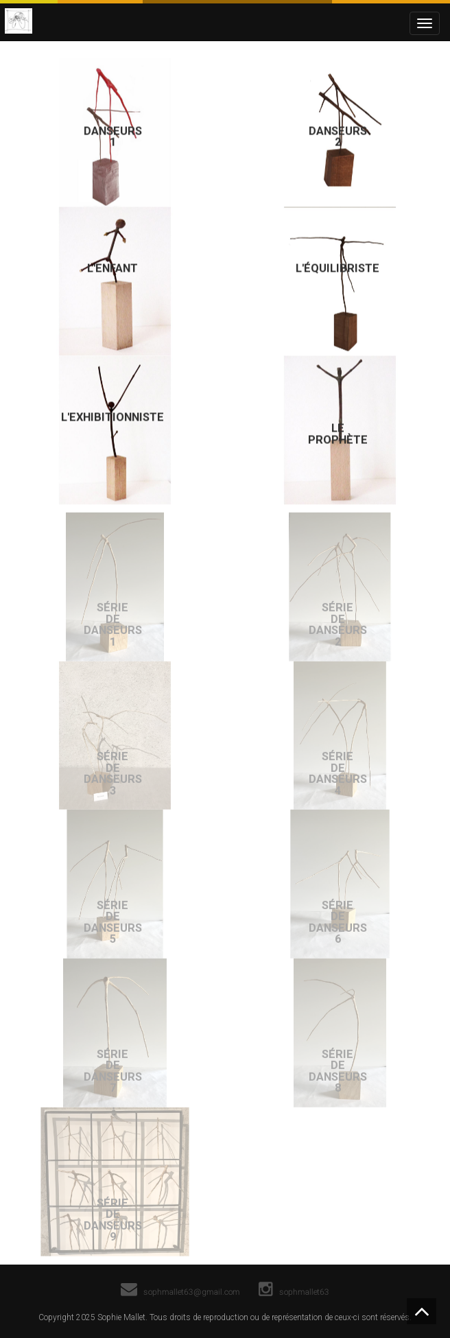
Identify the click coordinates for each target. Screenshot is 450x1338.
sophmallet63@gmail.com (180, 1291)
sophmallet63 (295, 1291)
